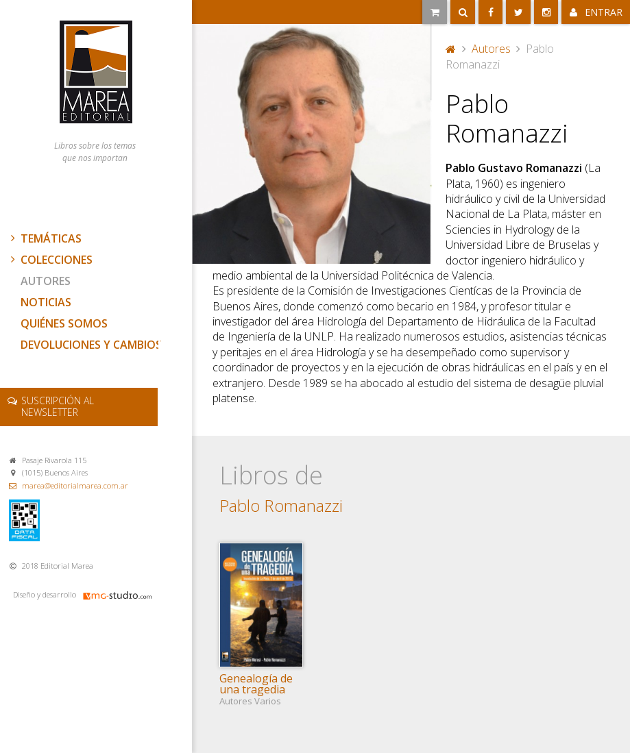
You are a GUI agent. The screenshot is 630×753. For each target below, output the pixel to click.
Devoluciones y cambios (91, 344)
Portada (451, 49)
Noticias (46, 302)
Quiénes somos (64, 323)
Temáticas (45, 238)
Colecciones (50, 259)
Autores (46, 280)
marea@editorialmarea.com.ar (75, 485)
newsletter (57, 406)
